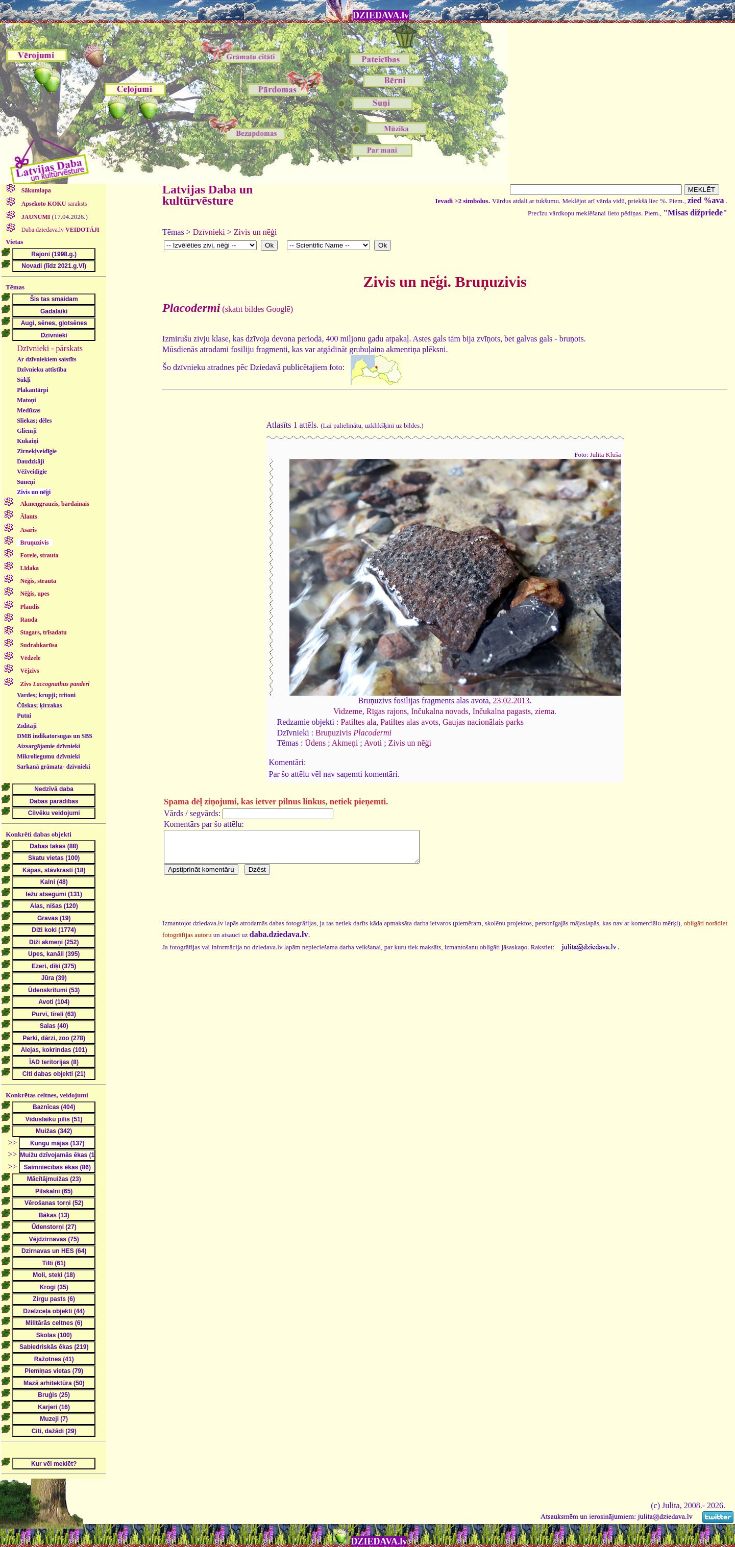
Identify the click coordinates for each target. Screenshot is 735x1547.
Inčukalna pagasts (502, 711)
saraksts (53, 203)
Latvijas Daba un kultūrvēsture (207, 195)
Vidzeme (347, 711)
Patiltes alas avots (409, 722)
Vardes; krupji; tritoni (46, 695)
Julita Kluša (605, 454)
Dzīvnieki (209, 232)
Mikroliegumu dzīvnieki (48, 756)
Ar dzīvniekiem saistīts (46, 359)
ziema (544, 711)
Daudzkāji (30, 461)
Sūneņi (26, 481)
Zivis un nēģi (34, 492)
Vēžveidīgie (32, 471)
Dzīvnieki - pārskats (50, 348)
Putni (24, 715)
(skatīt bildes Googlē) (227, 309)
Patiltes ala (358, 722)
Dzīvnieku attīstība (41, 369)
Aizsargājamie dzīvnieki (48, 746)
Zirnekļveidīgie (37, 451)
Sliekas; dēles (34, 420)
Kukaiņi (27, 441)
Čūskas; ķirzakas (39, 705)
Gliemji (27, 430)
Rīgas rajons (386, 711)
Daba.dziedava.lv (60, 229)
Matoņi (26, 400)
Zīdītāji (27, 725)
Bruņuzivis (353, 732)
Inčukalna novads (439, 711)
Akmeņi (345, 743)
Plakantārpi (32, 390)
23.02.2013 (511, 700)
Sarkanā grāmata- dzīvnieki (53, 766)
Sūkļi (24, 379)
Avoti (373, 743)
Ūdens (315, 743)
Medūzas (28, 410)
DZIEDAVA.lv (381, 15)
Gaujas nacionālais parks (483, 722)
